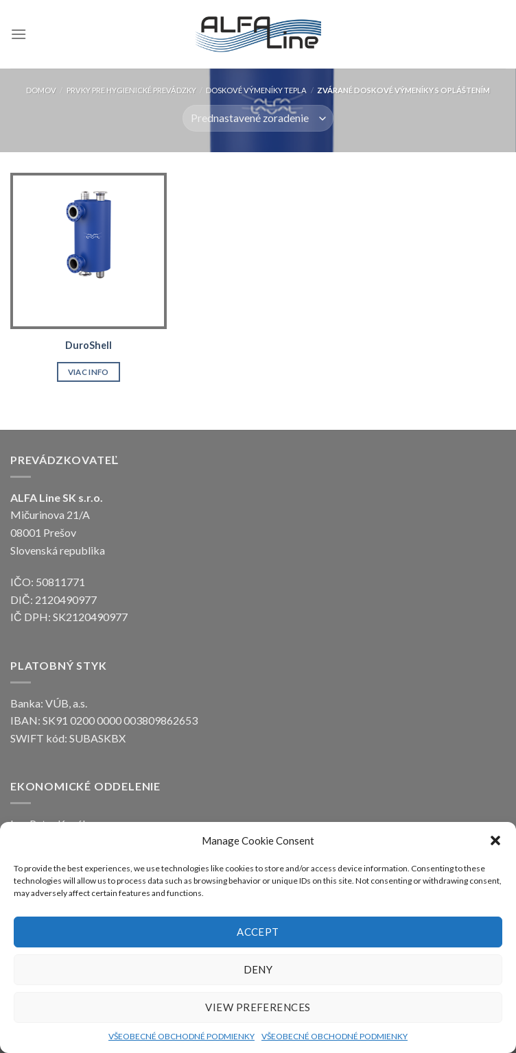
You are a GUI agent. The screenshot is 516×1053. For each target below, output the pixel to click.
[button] (495, 840)
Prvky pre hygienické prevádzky (131, 90)
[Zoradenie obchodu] (258, 118)
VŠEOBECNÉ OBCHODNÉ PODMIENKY (181, 1036)
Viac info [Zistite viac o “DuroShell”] (88, 371)
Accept (258, 931)
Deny (258, 969)
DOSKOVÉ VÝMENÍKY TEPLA (256, 90)
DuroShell (88, 345)
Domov (41, 90)
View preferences (257, 1007)
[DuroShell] (88, 251)
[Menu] (18, 34)
